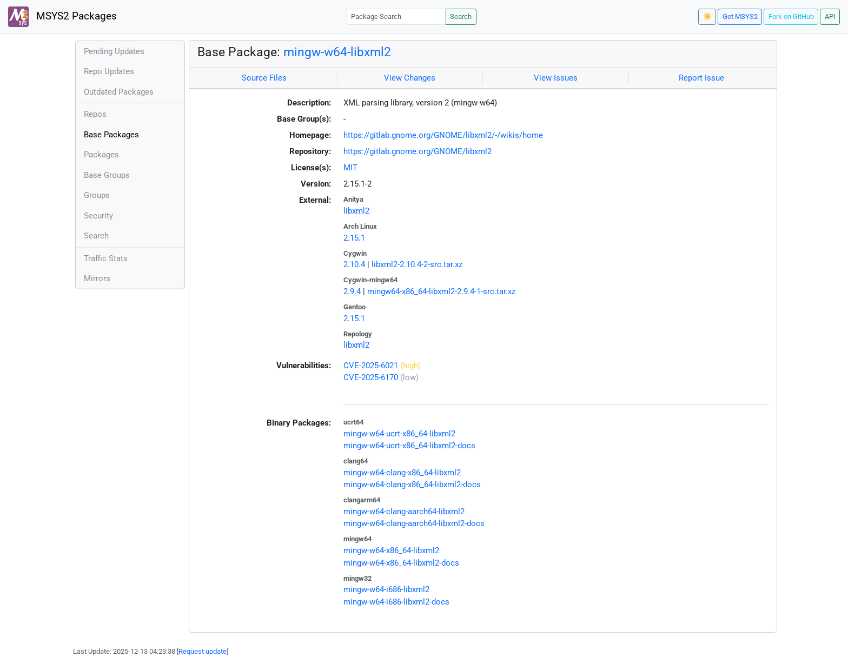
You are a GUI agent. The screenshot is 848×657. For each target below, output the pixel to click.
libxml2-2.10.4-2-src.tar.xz (417, 264)
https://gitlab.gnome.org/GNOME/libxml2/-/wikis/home (443, 135)
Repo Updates (109, 71)
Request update (202, 651)
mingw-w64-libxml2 (337, 52)
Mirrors (97, 278)
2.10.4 (354, 264)
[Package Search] (396, 16)
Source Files (264, 78)
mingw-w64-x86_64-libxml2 (391, 550)
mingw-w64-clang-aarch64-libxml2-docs (414, 523)
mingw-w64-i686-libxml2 (386, 589)
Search (461, 16)
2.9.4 (352, 291)
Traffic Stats (106, 258)
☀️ (707, 16)
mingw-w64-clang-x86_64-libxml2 (402, 472)
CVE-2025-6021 (370, 365)
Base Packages (111, 135)
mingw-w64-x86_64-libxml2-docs (401, 563)
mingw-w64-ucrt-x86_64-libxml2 (399, 434)
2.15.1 (354, 238)
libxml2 (356, 211)
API (830, 16)
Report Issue (701, 78)
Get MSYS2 (740, 16)
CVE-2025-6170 (370, 377)
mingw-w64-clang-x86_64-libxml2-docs (412, 484)
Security (98, 216)
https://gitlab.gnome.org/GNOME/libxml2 (417, 151)
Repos (95, 114)
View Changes (409, 78)
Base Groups (107, 175)
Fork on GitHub (791, 16)
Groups (97, 195)
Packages (101, 155)
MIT (350, 167)
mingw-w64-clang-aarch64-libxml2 (404, 511)
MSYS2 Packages (62, 16)
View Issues (556, 78)
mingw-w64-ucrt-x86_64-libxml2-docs (409, 445)
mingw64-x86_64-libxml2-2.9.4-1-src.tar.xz (441, 291)
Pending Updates (114, 51)
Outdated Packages (119, 92)
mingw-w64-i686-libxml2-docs (396, 602)
